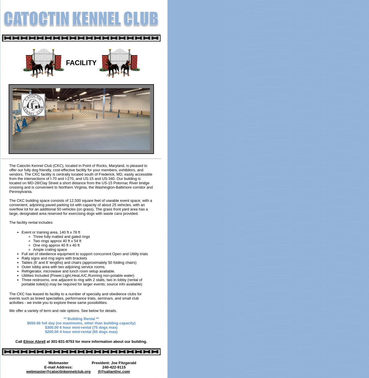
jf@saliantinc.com (114, 371)
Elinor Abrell (34, 341)
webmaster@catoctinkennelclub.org (58, 371)
